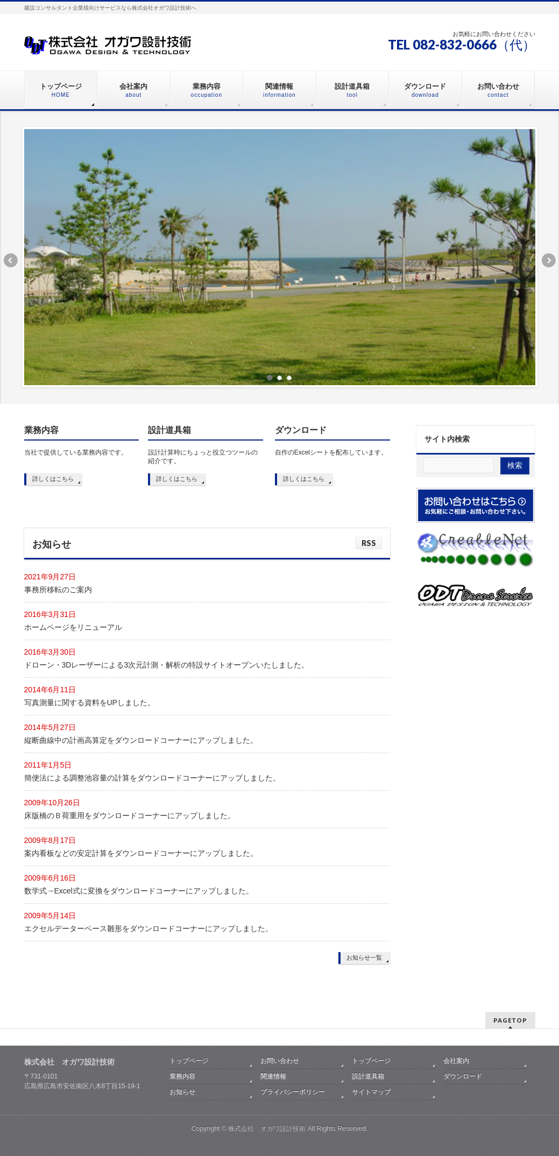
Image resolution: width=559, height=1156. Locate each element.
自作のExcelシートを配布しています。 (331, 452)
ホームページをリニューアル (73, 627)
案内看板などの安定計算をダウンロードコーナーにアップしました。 (141, 853)
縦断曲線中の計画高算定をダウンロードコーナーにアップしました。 (141, 740)
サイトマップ (371, 1092)
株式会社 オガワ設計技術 (267, 1128)
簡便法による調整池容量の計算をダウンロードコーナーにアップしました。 (152, 778)
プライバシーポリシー (292, 1092)
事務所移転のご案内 (58, 589)
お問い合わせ (279, 1061)
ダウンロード (301, 430)
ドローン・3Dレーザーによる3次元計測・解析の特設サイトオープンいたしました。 (166, 665)
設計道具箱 (169, 430)
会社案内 (456, 1061)
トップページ (188, 1061)
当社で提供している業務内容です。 (76, 452)
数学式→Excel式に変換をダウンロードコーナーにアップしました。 (138, 890)
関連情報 (273, 1076)
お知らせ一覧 (364, 957)
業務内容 (41, 430)
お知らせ (182, 1092)
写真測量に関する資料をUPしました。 (89, 702)
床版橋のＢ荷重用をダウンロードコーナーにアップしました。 (129, 815)
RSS (369, 543)
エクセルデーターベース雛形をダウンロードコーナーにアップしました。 (148, 928)
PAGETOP (510, 1020)
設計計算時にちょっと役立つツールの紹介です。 (203, 457)
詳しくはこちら (53, 479)
